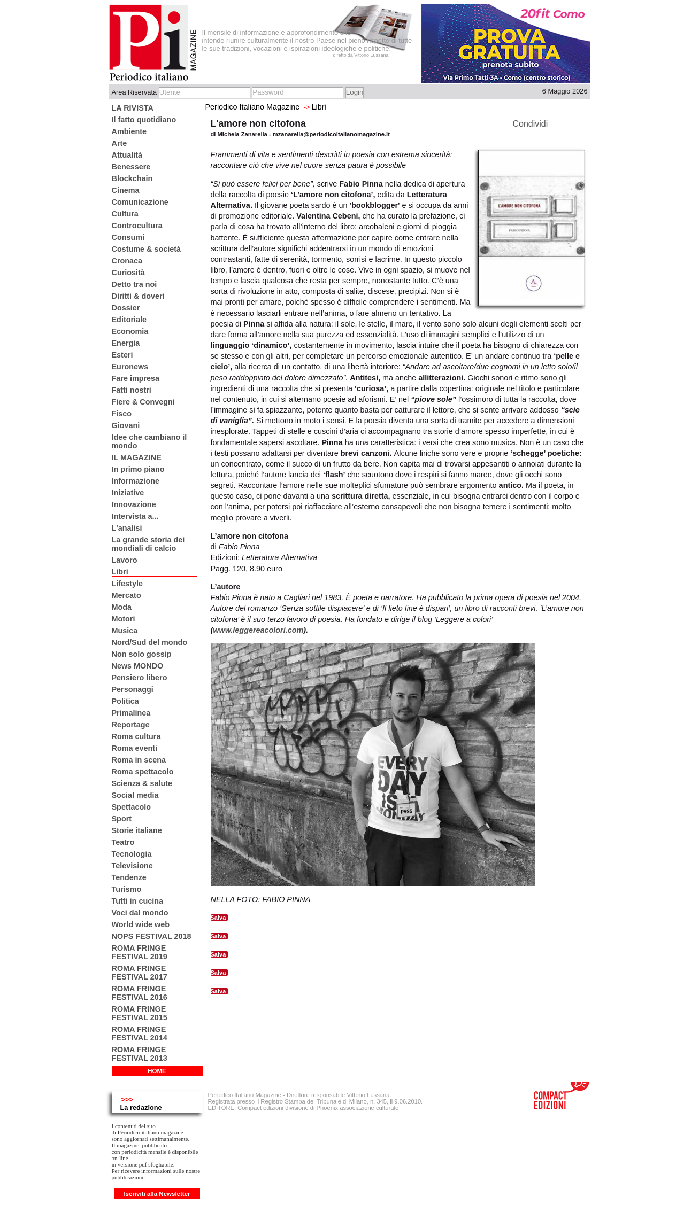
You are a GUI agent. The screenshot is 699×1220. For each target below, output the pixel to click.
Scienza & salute (142, 783)
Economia (130, 331)
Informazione (136, 481)
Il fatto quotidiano (144, 119)
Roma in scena (139, 760)
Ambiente (129, 131)
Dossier (126, 308)
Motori (123, 619)
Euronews (130, 366)
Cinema (126, 190)
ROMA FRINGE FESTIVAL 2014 (139, 1033)
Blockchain (132, 178)
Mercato (126, 595)
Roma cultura (136, 736)
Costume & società (146, 249)
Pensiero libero (139, 677)
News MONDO (138, 666)
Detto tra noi (134, 284)
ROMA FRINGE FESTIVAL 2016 (139, 992)
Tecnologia (132, 854)
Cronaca (127, 261)
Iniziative (128, 492)
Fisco (122, 413)
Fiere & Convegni (143, 402)
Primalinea (131, 713)
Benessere (131, 166)
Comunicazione (140, 202)
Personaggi (132, 689)
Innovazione (134, 504)
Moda (122, 607)
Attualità (127, 155)
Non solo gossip (142, 654)
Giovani (126, 425)
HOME (157, 1071)
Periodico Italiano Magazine (252, 107)
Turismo (127, 889)
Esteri (122, 355)
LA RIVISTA (132, 108)
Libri (120, 572)
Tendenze (129, 877)
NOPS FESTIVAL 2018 (151, 936)
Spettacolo (131, 807)
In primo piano (138, 469)
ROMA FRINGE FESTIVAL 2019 (139, 952)
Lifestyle (127, 583)
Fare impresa (136, 378)
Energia (126, 343)
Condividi (530, 123)
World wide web (141, 924)
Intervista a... (135, 516)
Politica (125, 701)
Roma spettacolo (143, 771)
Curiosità (128, 272)
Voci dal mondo (140, 912)
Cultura (125, 213)
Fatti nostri (131, 390)
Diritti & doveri (138, 296)
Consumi (128, 237)
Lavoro (124, 560)
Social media (135, 795)
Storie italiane (137, 830)
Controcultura (137, 225)
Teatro (123, 842)
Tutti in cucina (137, 901)
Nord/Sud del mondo (150, 642)
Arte (119, 143)
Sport (122, 818)
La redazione (141, 1108)
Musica (125, 630)
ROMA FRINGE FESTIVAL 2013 (139, 1053)
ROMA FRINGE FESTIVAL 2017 (139, 972)
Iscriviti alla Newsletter (157, 1194)
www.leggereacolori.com (258, 630)
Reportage (131, 724)
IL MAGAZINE (137, 457)
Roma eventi (135, 748)
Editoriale (129, 319)
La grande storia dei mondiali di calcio (148, 544)
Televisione (132, 865)
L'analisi (127, 528)
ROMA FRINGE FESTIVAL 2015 (139, 1013)
